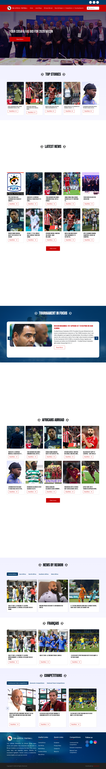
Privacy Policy (57, 746)
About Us (56, 751)
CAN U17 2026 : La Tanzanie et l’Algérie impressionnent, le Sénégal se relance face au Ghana (20, 657)
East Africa (41, 746)
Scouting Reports (79, 8)
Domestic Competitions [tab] (37, 683)
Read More (19, 39)
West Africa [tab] (54, 574)
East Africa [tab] (22, 574)
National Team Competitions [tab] (56, 683)
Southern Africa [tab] (44, 574)
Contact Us (57, 748)
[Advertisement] (13, 147)
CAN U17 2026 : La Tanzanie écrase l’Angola (50, 655)
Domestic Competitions (76, 747)
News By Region (59, 8)
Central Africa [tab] (12, 574)
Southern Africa (42, 751)
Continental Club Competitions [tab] (17, 683)
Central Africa (41, 743)
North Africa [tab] (32, 574)
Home (31, 8)
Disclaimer (56, 743)
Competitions (68, 8)
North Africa (41, 748)
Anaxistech (96, 766)
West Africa (41, 754)
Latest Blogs (38, 8)
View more (53, 248)
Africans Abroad (48, 8)
